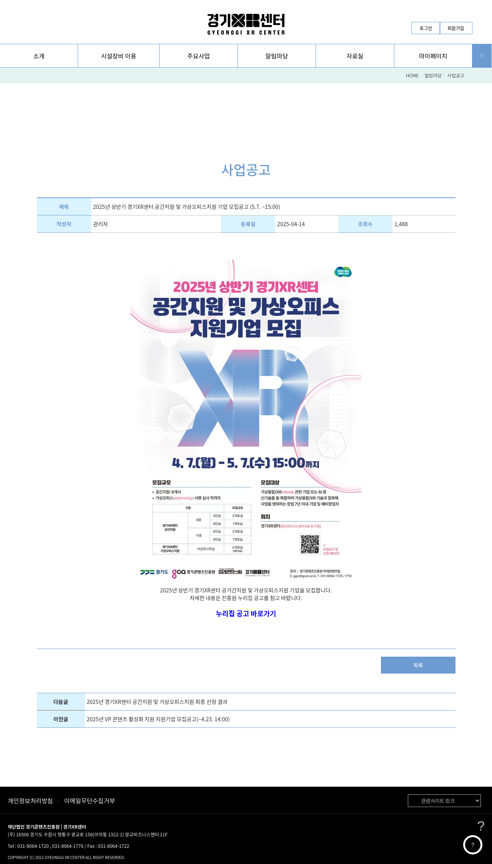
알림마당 (433, 75)
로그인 (425, 28)
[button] (39, 55)
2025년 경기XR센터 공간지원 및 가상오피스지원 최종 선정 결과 (157, 702)
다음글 (60, 702)
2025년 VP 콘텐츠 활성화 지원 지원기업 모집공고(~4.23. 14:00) (158, 719)
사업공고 (455, 75)
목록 (418, 665)
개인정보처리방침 (30, 800)
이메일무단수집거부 (89, 800)
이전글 (60, 719)
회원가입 (455, 28)
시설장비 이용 (118, 55)
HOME (412, 75)
